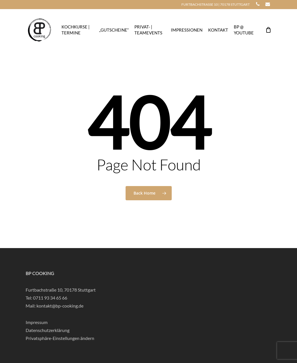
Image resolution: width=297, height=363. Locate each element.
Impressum (37, 322)
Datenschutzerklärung (47, 330)
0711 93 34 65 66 (50, 297)
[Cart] (268, 30)
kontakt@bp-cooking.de (59, 305)
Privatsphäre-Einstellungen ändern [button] (60, 338)
